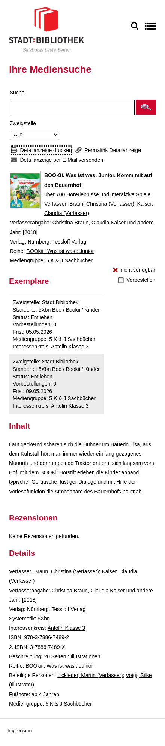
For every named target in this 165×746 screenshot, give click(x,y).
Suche (17, 93)
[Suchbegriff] (72, 107)
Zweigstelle (23, 123)
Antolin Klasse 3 (66, 628)
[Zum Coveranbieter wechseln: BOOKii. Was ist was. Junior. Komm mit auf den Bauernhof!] (25, 190)
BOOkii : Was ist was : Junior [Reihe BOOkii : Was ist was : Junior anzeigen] (60, 251)
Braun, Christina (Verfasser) (101, 204)
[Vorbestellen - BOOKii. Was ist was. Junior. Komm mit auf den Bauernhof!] (136, 280)
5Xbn (44, 619)
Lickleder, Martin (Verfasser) (90, 675)
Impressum (20, 730)
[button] (146, 107)
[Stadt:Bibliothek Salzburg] (46, 30)
